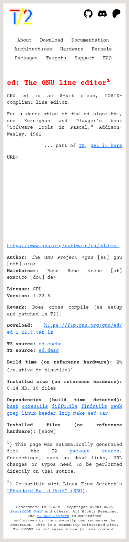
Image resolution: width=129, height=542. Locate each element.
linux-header (38, 413)
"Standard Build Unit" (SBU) (46, 491)
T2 (82, 146)
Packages (26, 58)
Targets (56, 58)
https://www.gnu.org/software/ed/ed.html (63, 246)
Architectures (33, 49)
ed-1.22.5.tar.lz (30, 332)
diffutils (65, 407)
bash (13, 407)
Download (51, 40)
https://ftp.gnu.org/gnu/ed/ (83, 325)
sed (92, 413)
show (47, 432)
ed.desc (49, 351)
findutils (94, 407)
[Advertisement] (101, 199)
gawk (116, 407)
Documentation (90, 40)
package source (94, 451)
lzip (65, 413)
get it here (106, 146)
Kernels (102, 49)
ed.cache (50, 344)
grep (13, 413)
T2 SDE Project (53, 516)
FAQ (107, 58)
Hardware (71, 49)
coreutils (35, 407)
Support (84, 58)
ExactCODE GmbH (26, 511)
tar (103, 413)
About (24, 40)
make (79, 413)
